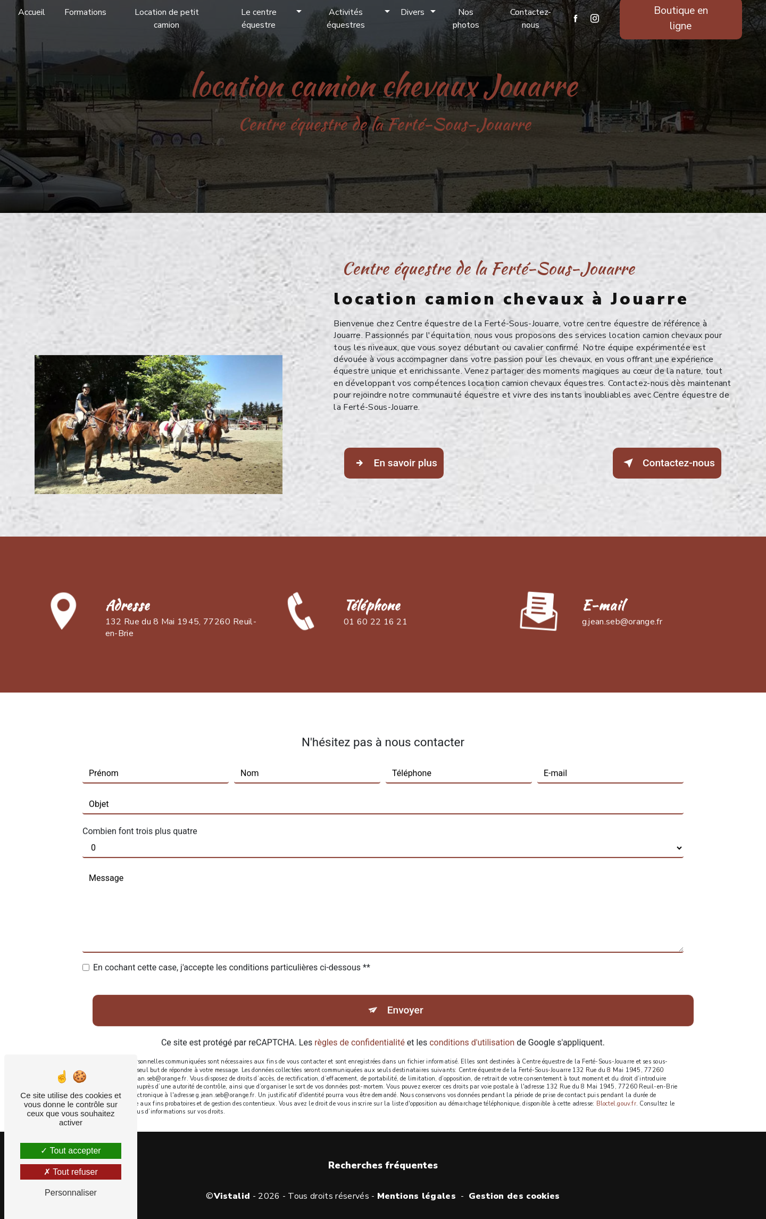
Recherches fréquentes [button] (383, 1165)
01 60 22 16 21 (375, 656)
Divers (412, 12)
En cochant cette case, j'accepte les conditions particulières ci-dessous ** (231, 933)
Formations (85, 12)
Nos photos (466, 18)
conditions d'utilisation (471, 1008)
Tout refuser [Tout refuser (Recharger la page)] (71, 1171)
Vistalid (232, 1196)
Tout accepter (70, 1150)
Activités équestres (346, 18)
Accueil (31, 12)
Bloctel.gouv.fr (616, 1069)
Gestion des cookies (514, 1196)
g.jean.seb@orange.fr (622, 586)
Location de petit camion (167, 18)
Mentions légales (416, 1196)
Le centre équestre (259, 18)
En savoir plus (394, 463)
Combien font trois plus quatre (139, 797)
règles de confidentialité (359, 1008)
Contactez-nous (530, 18)
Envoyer (405, 975)
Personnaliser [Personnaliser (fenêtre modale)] (71, 1192)
